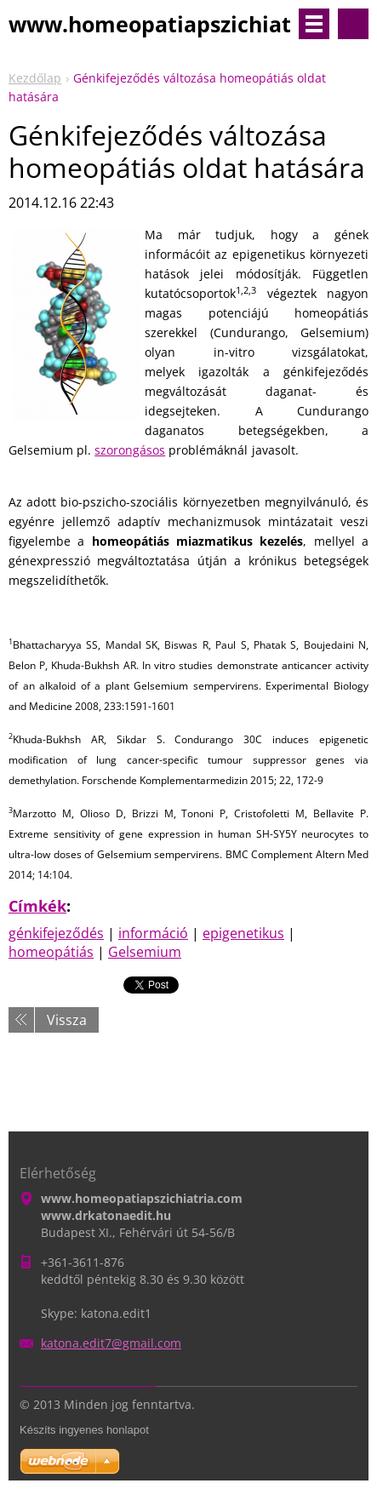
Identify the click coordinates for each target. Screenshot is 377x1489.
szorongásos (129, 450)
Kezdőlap (35, 78)
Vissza (67, 1020)
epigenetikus (243, 933)
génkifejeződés (56, 933)
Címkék (37, 906)
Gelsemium (144, 951)
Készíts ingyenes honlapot (84, 1429)
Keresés (353, 24)
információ (153, 933)
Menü (314, 24)
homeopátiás (51, 951)
